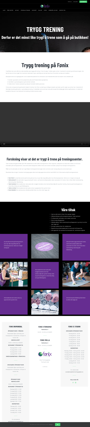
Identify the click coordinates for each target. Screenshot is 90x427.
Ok (57, 424)
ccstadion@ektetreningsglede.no (74, 372)
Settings (51, 424)
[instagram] (75, 382)
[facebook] (73, 382)
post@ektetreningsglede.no (15, 421)
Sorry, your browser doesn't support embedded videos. (45, 124)
